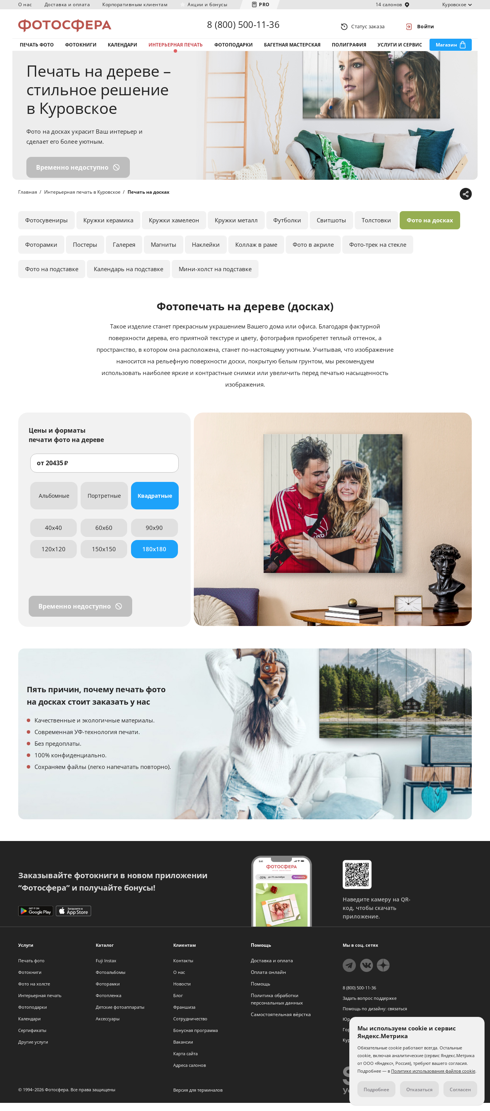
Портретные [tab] (104, 503)
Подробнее (376, 1089)
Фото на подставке (51, 277)
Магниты (163, 252)
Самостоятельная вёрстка (281, 1022)
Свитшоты (331, 228)
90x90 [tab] (154, 536)
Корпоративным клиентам (134, 4)
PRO (264, 4)
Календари (122, 49)
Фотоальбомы (110, 980)
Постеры (85, 252)
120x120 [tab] (53, 557)
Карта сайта (185, 1062)
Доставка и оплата (67, 4)
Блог (178, 1003)
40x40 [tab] (53, 536)
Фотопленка (108, 1003)
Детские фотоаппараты (120, 1015)
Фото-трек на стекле (377, 252)
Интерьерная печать (175, 49)
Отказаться (419, 1089)
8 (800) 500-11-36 (243, 26)
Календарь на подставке (128, 277)
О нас (25, 4)
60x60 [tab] (103, 536)
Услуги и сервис (400, 49)
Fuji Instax (106, 969)
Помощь (260, 992)
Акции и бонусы (207, 4)
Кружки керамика (108, 228)
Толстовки (376, 228)
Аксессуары (107, 1027)
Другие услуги (33, 1050)
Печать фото (37, 49)
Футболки (287, 228)
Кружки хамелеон (174, 228)
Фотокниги (81, 49)
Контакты (183, 969)
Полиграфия (349, 49)
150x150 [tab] (104, 557)
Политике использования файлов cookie (433, 1071)
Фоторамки (41, 252)
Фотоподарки (233, 49)
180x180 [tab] (154, 557)
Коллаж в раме (256, 252)
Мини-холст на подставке (215, 277)
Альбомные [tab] (54, 503)
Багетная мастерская (292, 49)
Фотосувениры (46, 228)
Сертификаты (32, 1038)
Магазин (446, 49)
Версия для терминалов (198, 1098)
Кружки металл (236, 228)
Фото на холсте (34, 992)
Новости (182, 992)
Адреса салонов (189, 1073)
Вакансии (183, 1050)
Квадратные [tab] (155, 503)
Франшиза (184, 1015)
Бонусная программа (195, 1038)
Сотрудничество (190, 1027)
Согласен (460, 1089)
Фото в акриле (313, 252)
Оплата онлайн (268, 980)
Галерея (124, 252)
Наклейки (206, 252)
